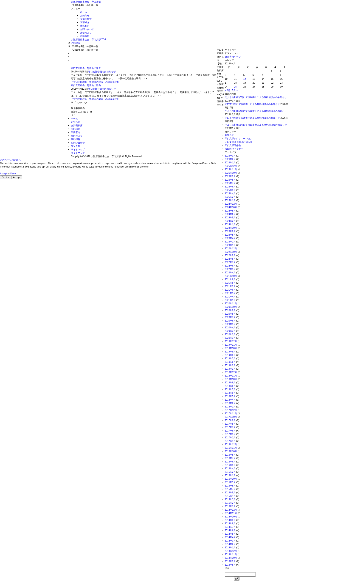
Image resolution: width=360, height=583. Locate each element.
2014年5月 (230, 534)
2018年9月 (230, 382)
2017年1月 (230, 441)
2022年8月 (230, 259)
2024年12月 (231, 204)
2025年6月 (230, 186)
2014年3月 (230, 540)
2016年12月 (231, 444)
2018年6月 (230, 393)
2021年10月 (231, 276)
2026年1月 (230, 162)
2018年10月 (231, 379)
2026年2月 (230, 159)
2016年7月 (230, 458)
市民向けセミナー (234, 149)
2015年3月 (230, 499)
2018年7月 (230, 389)
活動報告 (84, 36)
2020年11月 (231, 303)
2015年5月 (230, 492)
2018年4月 (230, 400)
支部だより (86, 32)
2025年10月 (231, 173)
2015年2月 (230, 503)
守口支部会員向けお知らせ (102, 71)
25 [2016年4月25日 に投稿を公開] (235, 86)
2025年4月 (230, 193)
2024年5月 (230, 217)
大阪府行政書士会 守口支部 (86, 1)
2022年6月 (230, 265)
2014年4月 (230, 537)
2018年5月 (230, 396)
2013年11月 (231, 554)
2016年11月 (231, 448)
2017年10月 (231, 417)
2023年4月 (230, 238)
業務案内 (84, 26)
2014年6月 (230, 530)
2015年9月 (230, 482)
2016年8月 (230, 455)
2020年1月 (230, 338)
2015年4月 (230, 496)
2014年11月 (231, 513)
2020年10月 (231, 307)
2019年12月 (231, 341)
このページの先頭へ (10, 160)
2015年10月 (231, 479)
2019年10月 (231, 348)
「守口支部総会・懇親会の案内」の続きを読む (95, 99)
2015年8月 (230, 485)
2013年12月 (231, 551)
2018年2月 (230, 403)
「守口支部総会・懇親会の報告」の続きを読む (95, 82)
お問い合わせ (87, 29)
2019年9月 (230, 351)
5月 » (235, 90)
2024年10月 (231, 207)
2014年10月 (231, 516)
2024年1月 (230, 224)
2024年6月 (230, 214)
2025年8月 (230, 180)
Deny (13, 173)
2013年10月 (231, 558)
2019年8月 (230, 355)
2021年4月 (230, 296)
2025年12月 (231, 166)
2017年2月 (230, 437)
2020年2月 (230, 334)
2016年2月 (230, 472)
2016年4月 (230, 468)
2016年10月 (231, 451)
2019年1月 (230, 369)
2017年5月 (230, 434)
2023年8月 (230, 231)
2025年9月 (230, 176)
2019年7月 (230, 358)
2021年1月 (230, 300)
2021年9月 (230, 279)
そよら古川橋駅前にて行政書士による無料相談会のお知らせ (256, 97)
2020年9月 (230, 310)
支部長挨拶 (86, 19)
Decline (5, 177)
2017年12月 (231, 410)
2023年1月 (230, 245)
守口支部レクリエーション (238, 138)
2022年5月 (230, 269)
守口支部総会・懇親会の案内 (86, 85)
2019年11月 (231, 345)
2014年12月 (231, 510)
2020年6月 (230, 320)
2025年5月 (230, 190)
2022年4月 (230, 272)
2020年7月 (230, 317)
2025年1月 (230, 200)
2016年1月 (230, 475)
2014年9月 (230, 520)
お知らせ (84, 15)
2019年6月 (230, 362)
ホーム (83, 12)
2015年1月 (230, 506)
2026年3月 (230, 155)
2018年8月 (230, 386)
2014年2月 (230, 544)
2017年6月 (230, 430)
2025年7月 (230, 183)
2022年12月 (231, 248)
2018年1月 (230, 406)
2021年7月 (230, 286)
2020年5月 (230, 324)
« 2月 (227, 90)
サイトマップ (78, 149)
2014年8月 (230, 523)
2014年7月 (230, 527)
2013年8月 (230, 565)
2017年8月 (230, 424)
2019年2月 (230, 365)
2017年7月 (230, 427)
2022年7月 (230, 262)
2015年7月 (230, 489)
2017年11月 (231, 413)
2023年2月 (230, 241)
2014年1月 (230, 547)
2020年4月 (230, 327)
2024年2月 (230, 221)
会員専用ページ (233, 56)
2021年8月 (230, 283)
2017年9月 (230, 420)
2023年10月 (231, 228)
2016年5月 (230, 465)
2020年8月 (230, 314)
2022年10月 (231, 252)
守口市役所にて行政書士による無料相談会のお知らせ (252, 104)
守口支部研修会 (233, 145)
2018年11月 (231, 375)
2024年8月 (230, 210)
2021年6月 (230, 290)
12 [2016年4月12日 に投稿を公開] (244, 79)
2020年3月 (230, 331)
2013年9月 (230, 561)
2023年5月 (230, 235)
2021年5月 (230, 293)
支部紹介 (84, 22)
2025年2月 (230, 197)
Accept (3, 173)
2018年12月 (231, 372)
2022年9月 (230, 255)
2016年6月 (230, 461)
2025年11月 (231, 169)
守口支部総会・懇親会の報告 (86, 68)
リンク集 (75, 146)
